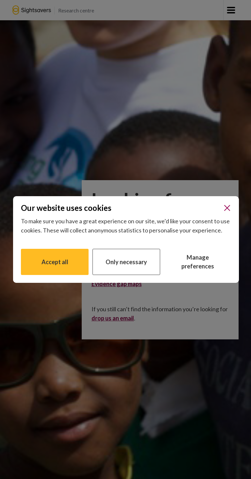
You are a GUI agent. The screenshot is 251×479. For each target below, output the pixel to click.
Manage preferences (197, 262)
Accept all (55, 261)
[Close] (227, 208)
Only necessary (126, 261)
